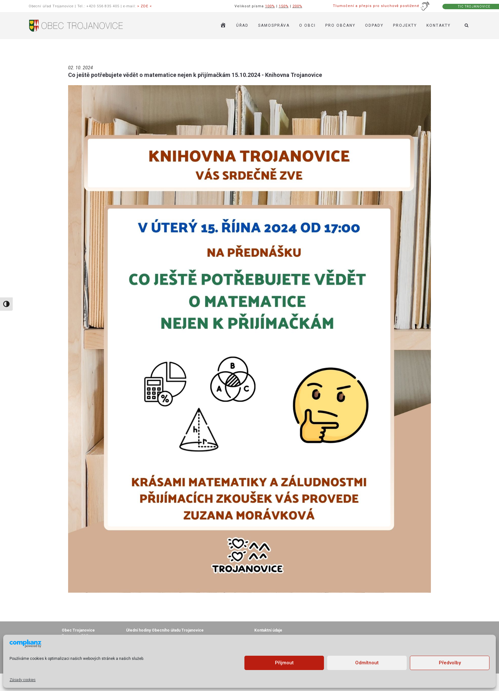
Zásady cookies (23, 680)
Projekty (405, 25)
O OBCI (307, 25)
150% (284, 6)
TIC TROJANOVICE (474, 6)
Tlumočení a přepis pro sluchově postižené (381, 6)
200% (297, 6)
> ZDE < (144, 6)
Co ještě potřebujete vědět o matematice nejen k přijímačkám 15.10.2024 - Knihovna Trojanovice (195, 75)
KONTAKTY (438, 25)
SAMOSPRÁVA (274, 25)
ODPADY (374, 25)
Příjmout (284, 663)
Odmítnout (367, 663)
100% (270, 6)
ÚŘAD (242, 25)
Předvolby (450, 663)
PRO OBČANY (340, 25)
